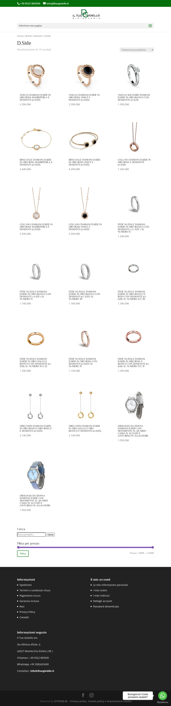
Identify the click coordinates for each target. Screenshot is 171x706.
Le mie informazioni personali (110, 585)
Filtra (23, 553)
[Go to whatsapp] (162, 695)
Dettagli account (102, 601)
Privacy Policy (27, 612)
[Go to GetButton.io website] (162, 702)
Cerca (50, 534)
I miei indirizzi (101, 595)
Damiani (38, 35)
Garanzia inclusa (29, 601)
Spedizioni (26, 585)
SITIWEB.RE (61, 701)
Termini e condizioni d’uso (35, 590)
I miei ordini (100, 590)
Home (20, 35)
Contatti (24, 617)
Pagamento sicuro (30, 595)
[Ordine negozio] (137, 49)
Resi (22, 606)
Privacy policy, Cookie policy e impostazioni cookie (100, 701)
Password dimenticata (106, 606)
